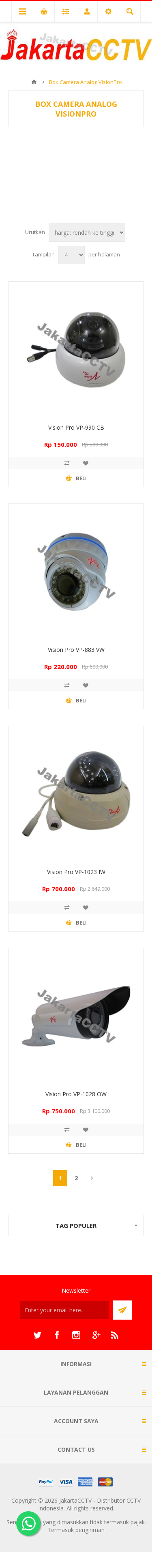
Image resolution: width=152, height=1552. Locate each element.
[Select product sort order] (87, 232)
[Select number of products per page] (71, 255)
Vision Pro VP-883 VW (76, 649)
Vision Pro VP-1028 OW (76, 1094)
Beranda (34, 81)
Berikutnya (92, 1178)
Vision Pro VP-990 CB (76, 427)
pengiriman (90, 1530)
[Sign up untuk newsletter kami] (64, 1310)
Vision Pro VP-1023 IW (76, 872)
